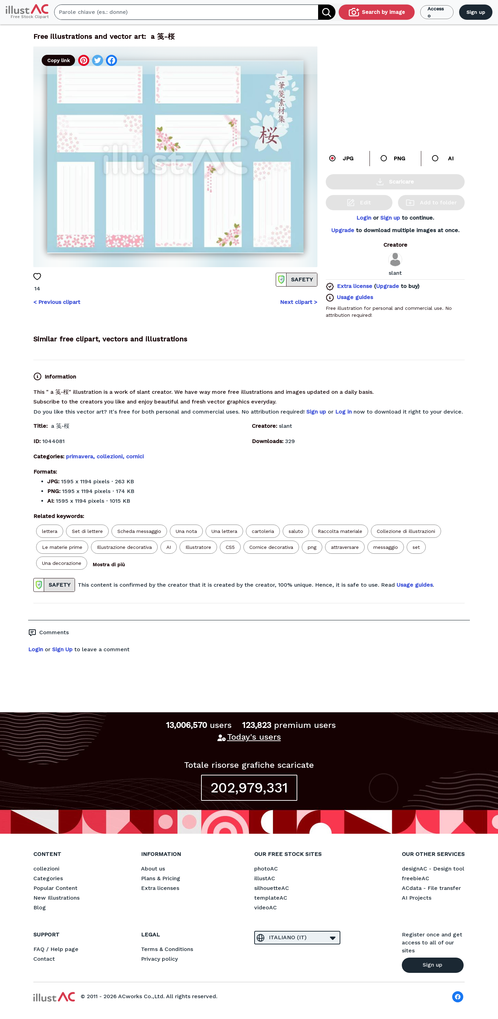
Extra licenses (160, 888)
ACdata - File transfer (431, 888)
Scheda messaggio (139, 531)
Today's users (254, 737)
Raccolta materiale (340, 531)
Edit (359, 202)
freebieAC (415, 878)
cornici (135, 456)
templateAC (270, 897)
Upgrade (342, 230)
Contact (44, 959)
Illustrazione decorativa (124, 547)
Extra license (354, 286)
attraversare (345, 547)
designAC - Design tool (433, 868)
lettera (49, 531)
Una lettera (224, 531)
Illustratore (198, 547)
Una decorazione (61, 563)
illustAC (264, 878)
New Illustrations (56, 897)
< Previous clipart (56, 302)
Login (363, 217)
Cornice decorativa (271, 547)
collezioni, (111, 456)
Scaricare (395, 181)
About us (153, 868)
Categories (48, 878)
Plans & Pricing (160, 878)
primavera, (81, 456)
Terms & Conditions (167, 949)
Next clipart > (298, 302)
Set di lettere (87, 531)
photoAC (266, 868)
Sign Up (62, 649)
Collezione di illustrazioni (406, 531)
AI (168, 547)
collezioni (46, 868)
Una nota (186, 531)
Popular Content (55, 888)
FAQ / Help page (55, 949)
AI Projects (416, 897)
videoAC (265, 907)
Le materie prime (62, 547)
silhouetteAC (271, 888)
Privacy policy (159, 959)
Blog (39, 907)
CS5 (230, 547)
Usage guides (355, 297)
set (416, 547)
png (312, 547)
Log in (343, 411)
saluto (296, 531)
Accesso (436, 12)
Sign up (475, 12)
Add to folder (431, 202)
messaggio (385, 547)
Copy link (58, 60)
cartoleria (263, 531)
